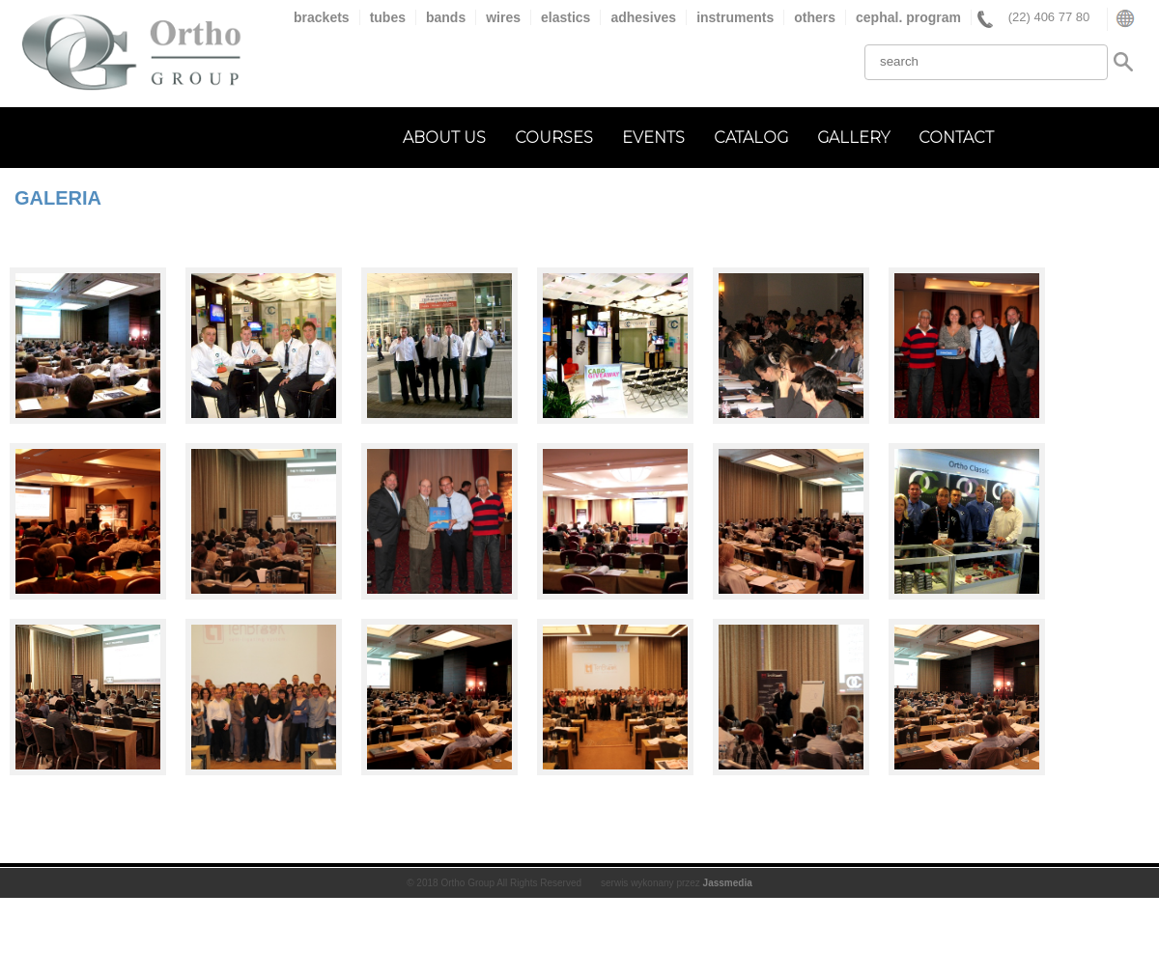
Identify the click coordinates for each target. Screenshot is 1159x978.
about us (444, 137)
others (814, 17)
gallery (853, 137)
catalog (751, 137)
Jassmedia (727, 883)
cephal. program (908, 17)
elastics (565, 17)
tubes (388, 17)
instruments (735, 17)
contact (956, 137)
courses (554, 137)
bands (446, 17)
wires (503, 17)
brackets (322, 17)
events (653, 137)
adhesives (643, 17)
